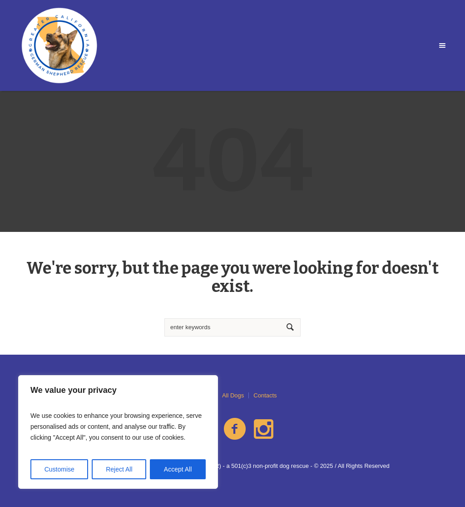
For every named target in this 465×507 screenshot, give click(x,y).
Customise (59, 469)
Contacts (265, 395)
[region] (118, 432)
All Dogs (233, 395)
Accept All (178, 469)
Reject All (119, 469)
